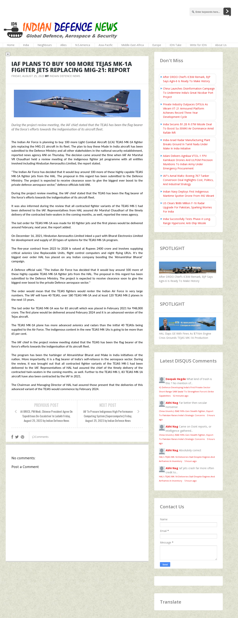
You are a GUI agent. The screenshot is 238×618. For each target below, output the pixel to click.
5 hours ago (190, 461)
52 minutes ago (180, 395)
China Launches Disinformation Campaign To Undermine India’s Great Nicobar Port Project (189, 93)
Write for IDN (198, 45)
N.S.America (82, 45)
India (26, 45)
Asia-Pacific (106, 45)
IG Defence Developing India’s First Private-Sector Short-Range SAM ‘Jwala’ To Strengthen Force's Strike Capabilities (186, 391)
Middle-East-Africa (132, 45)
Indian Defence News (65, 76)
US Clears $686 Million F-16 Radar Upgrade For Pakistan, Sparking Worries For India (187, 207)
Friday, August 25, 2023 (27, 76)
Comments (40, 437)
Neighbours (45, 45)
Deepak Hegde (176, 379)
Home (10, 45)
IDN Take (175, 45)
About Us (221, 45)
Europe (156, 45)
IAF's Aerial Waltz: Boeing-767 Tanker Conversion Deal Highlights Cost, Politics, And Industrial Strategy (188, 180)
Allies (63, 45)
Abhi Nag (172, 403)
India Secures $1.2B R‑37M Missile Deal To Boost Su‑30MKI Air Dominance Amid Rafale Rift (188, 128)
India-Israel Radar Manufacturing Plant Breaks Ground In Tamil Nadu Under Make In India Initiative (186, 144)
